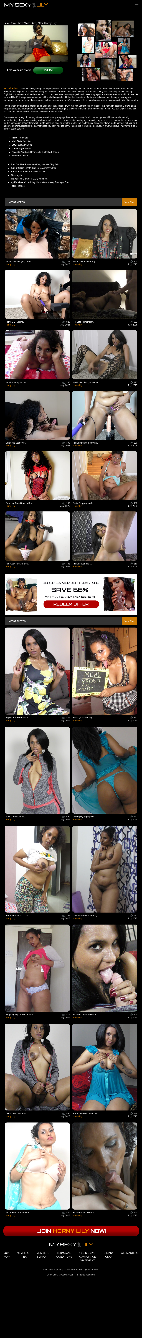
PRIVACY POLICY (108, 1254)
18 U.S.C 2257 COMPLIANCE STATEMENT (87, 1256)
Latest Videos (16, 202)
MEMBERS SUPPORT (43, 1254)
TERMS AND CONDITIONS (64, 1254)
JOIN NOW (7, 1254)
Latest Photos (17, 621)
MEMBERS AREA (23, 1254)
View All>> (130, 202)
